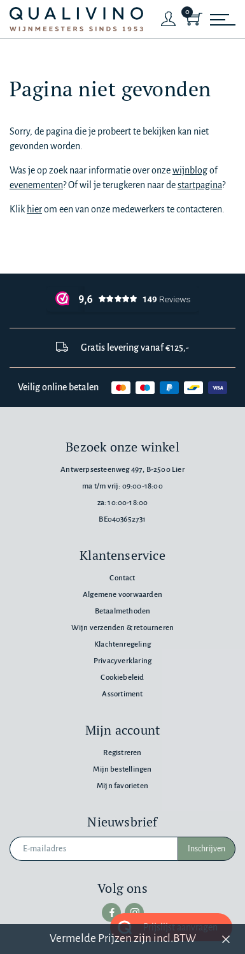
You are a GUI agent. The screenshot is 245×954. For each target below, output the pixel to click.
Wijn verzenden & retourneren (122, 628)
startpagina (200, 185)
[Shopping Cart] (194, 19)
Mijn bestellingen (122, 769)
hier (34, 209)
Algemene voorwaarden (122, 595)
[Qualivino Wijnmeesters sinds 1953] (76, 19)
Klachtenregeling (122, 644)
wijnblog (189, 170)
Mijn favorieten (122, 786)
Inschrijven (206, 848)
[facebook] (111, 912)
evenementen (36, 185)
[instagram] (134, 912)
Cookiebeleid (122, 677)
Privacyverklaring (122, 661)
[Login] (168, 19)
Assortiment (122, 694)
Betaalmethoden (123, 611)
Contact (122, 578)
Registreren (122, 753)
